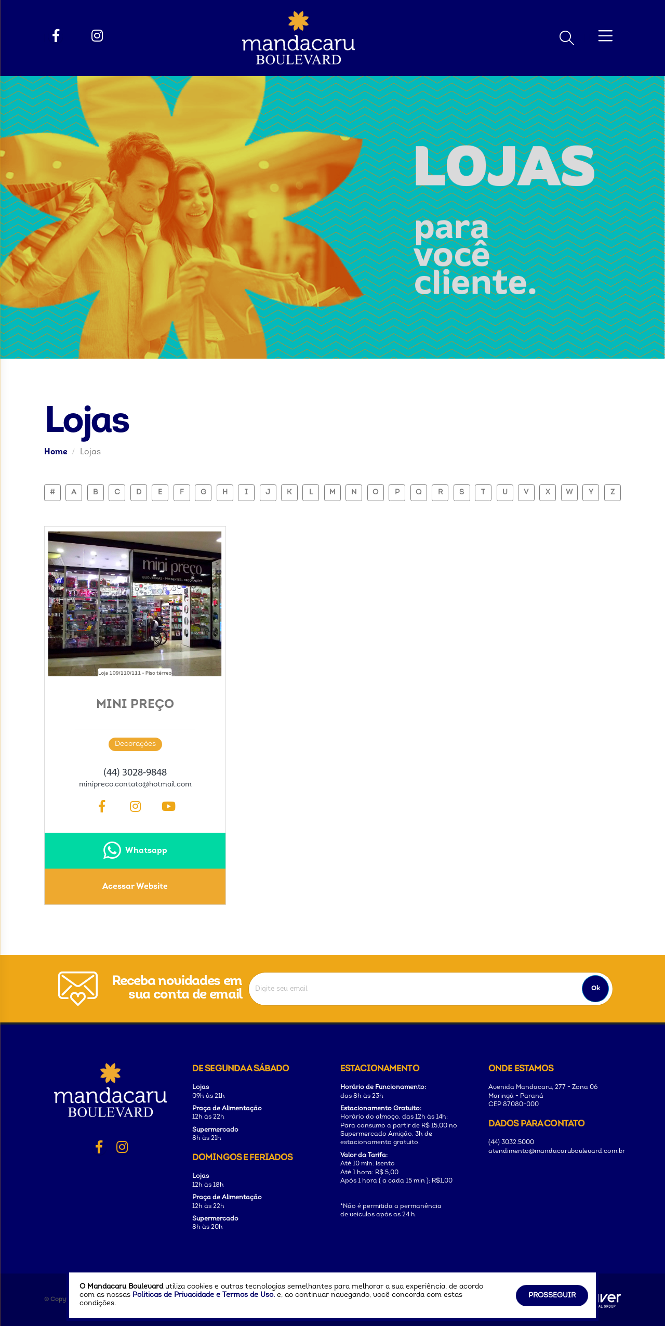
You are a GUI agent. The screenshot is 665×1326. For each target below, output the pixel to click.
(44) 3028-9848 (135, 773)
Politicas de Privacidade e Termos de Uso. (203, 1295)
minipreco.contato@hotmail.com (135, 785)
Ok (595, 988)
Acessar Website (135, 887)
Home (56, 452)
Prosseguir (552, 1295)
